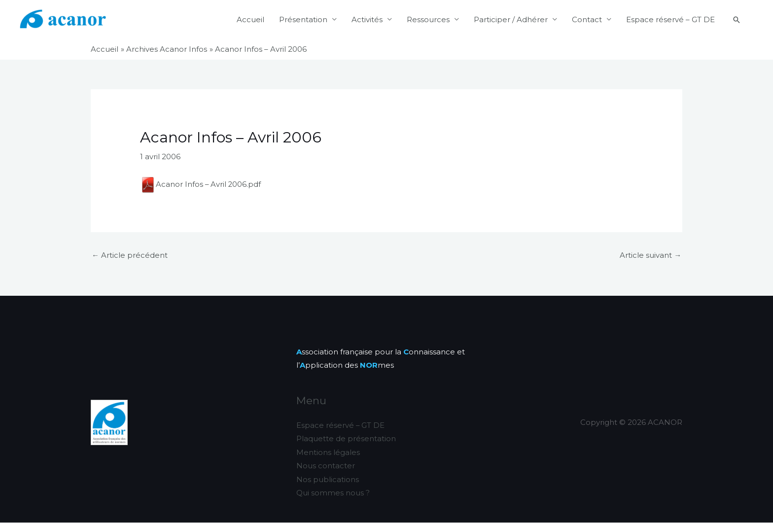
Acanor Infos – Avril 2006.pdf (201, 183)
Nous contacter (325, 466)
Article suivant (650, 255)
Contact (587, 19)
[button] (736, 19)
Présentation (303, 19)
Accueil (250, 19)
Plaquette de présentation (346, 439)
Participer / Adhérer (511, 19)
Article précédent (130, 255)
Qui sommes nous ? (333, 493)
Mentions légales (328, 452)
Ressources (428, 19)
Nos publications (327, 480)
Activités (367, 19)
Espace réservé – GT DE (670, 19)
